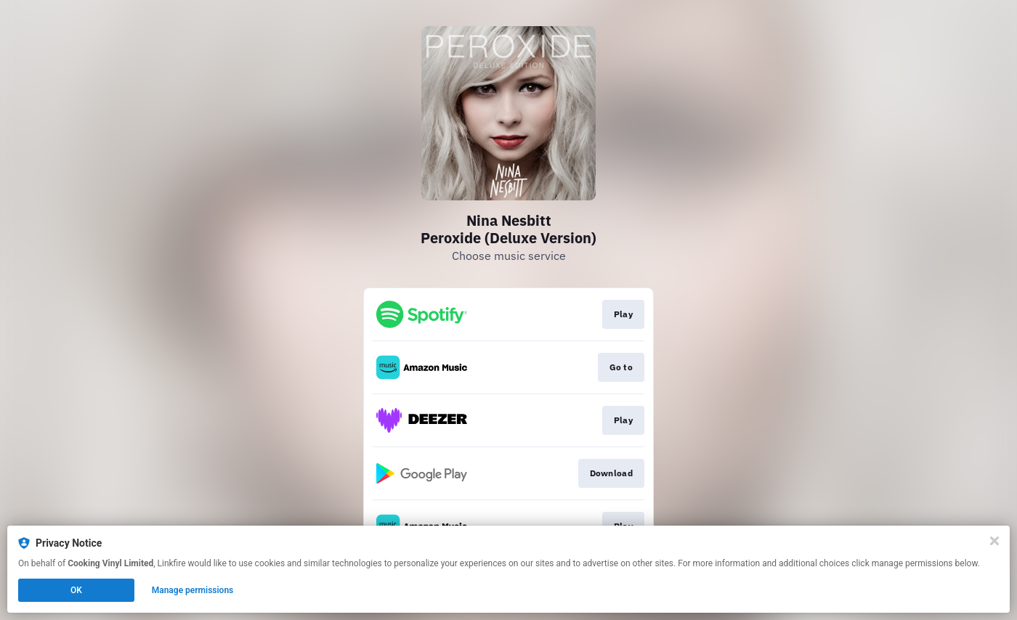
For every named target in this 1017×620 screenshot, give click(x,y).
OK (76, 590)
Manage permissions (193, 590)
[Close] (994, 540)
